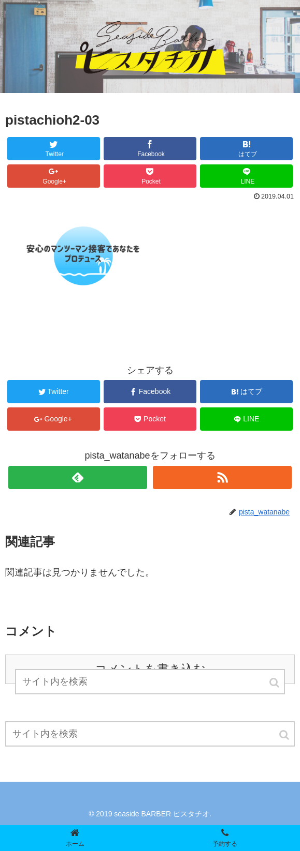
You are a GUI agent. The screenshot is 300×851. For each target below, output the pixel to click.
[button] (285, 735)
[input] (150, 734)
